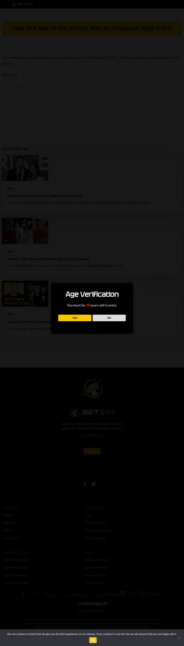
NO (109, 317)
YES (74, 317)
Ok (93, 640)
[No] (179, 638)
